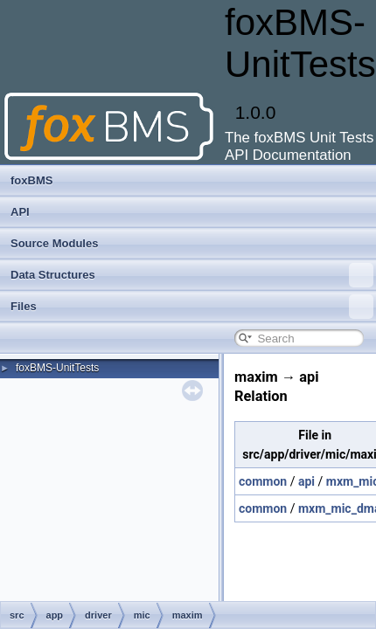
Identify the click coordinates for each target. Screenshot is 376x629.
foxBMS (31, 180)
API (20, 211)
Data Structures (191, 275)
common (263, 481)
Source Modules (54, 243)
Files (191, 306)
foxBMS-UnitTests (57, 368)
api (306, 481)
